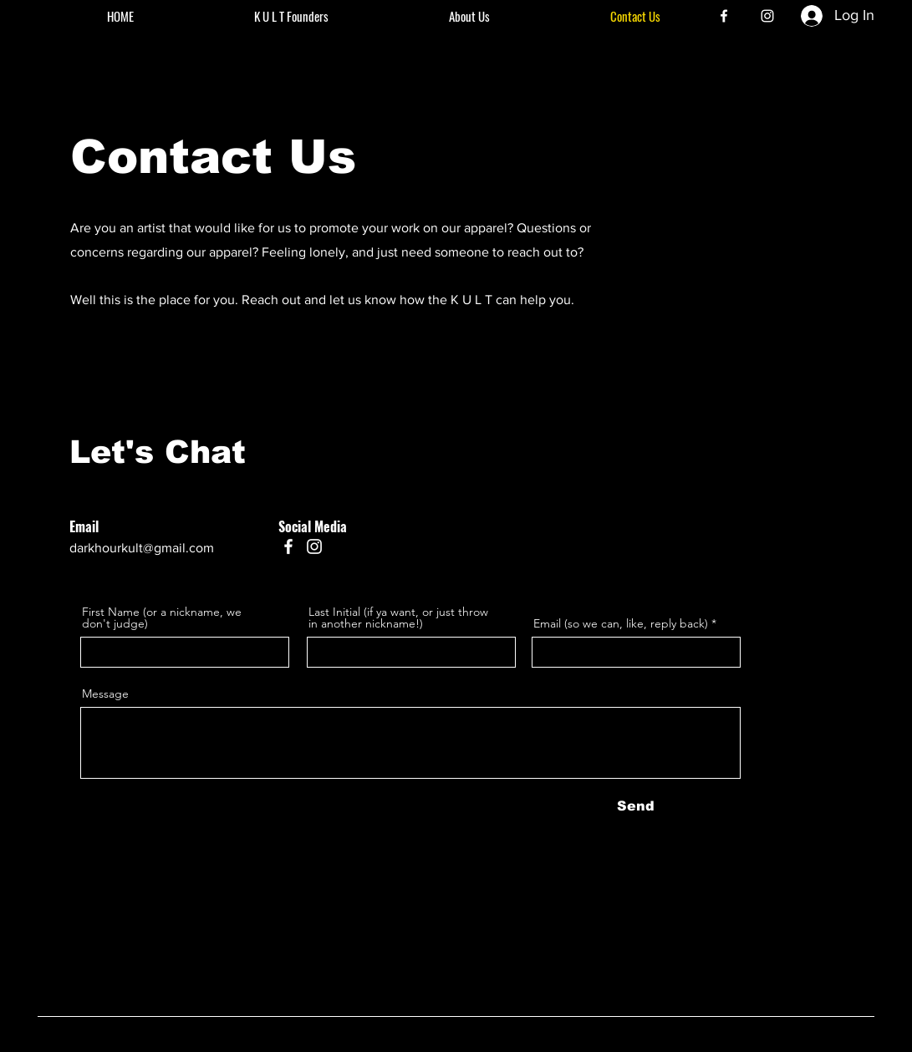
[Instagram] (767, 16)
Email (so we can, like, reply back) (620, 623)
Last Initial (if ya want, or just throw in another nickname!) (398, 617)
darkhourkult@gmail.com (141, 548)
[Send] (636, 806)
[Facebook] (724, 16)
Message (105, 693)
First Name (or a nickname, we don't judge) (162, 617)
